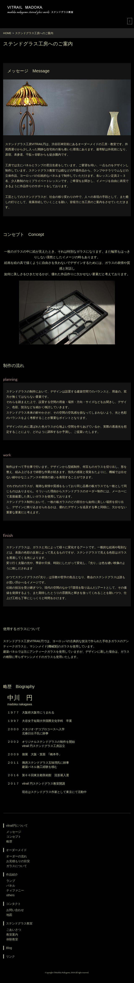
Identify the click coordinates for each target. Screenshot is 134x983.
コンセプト (13, 836)
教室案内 (12, 934)
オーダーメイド (16, 850)
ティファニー (15, 890)
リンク (10, 956)
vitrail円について (17, 825)
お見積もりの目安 (18, 861)
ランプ (10, 880)
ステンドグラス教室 (19, 923)
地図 (9, 915)
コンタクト (13, 903)
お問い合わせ (15, 910)
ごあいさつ (13, 929)
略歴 (9, 841)
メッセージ (13, 831)
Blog (9, 948)
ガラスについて (16, 866)
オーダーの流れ (16, 856)
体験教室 (12, 939)
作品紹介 (12, 874)
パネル (10, 885)
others (10, 895)
